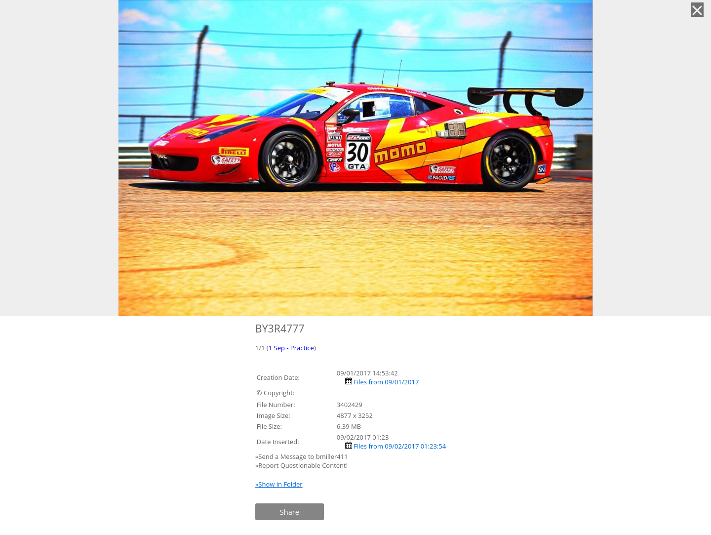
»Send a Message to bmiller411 (302, 456)
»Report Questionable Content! (301, 465)
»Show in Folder (279, 484)
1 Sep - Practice (291, 347)
